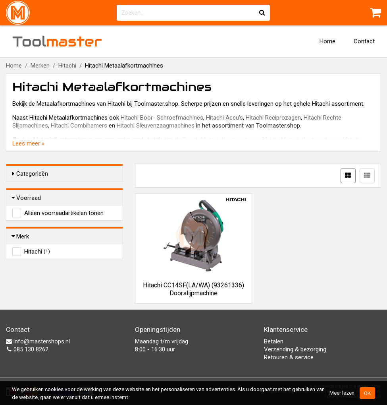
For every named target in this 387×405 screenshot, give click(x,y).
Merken (40, 65)
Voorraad (26, 198)
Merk (20, 236)
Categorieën (30, 174)
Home (327, 41)
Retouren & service (289, 357)
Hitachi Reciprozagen (273, 117)
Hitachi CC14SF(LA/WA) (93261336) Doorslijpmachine (193, 289)
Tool (57, 41)
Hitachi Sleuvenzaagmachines (155, 125)
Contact (364, 41)
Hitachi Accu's (224, 117)
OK (367, 393)
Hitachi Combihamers (79, 125)
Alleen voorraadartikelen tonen (64, 213)
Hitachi (67, 65)
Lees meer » (28, 143)
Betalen (273, 341)
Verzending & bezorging (295, 349)
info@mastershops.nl (38, 341)
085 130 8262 (27, 349)
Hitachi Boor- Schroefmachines (162, 117)
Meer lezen (341, 392)
